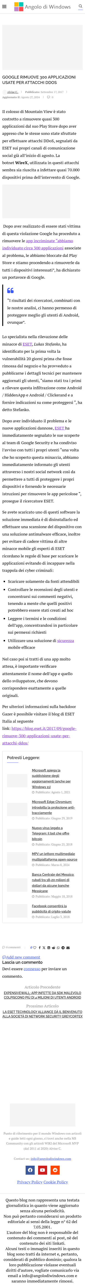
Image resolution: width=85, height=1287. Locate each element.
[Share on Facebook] (40, 947)
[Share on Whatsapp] (58, 947)
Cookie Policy (56, 1182)
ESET (27, 344)
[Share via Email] (68, 947)
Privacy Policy (30, 1182)
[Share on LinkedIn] (48, 947)
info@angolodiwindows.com (51, 1158)
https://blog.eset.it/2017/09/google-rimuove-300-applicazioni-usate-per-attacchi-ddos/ (39, 736)
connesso (32, 968)
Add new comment (21, 957)
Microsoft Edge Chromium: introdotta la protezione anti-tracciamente (53, 807)
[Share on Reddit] (53, 947)
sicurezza (65, 640)
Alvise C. (10, 92)
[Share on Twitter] (44, 947)
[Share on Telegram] (63, 947)
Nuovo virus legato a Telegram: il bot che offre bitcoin (50, 833)
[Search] (80, 7)
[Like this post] (34, 947)
